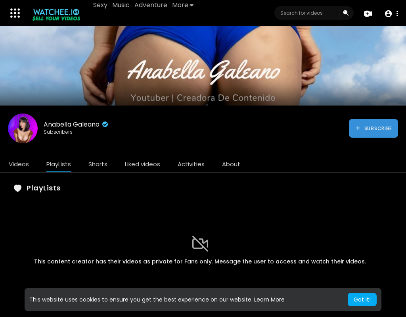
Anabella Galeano (76, 124)
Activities (191, 164)
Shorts (97, 164)
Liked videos (142, 164)
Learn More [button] (269, 300)
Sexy (100, 5)
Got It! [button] (362, 300)
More (182, 5)
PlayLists (58, 164)
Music (121, 5)
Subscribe (373, 128)
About (231, 164)
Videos (19, 164)
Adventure (150, 5)
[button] (391, 13)
